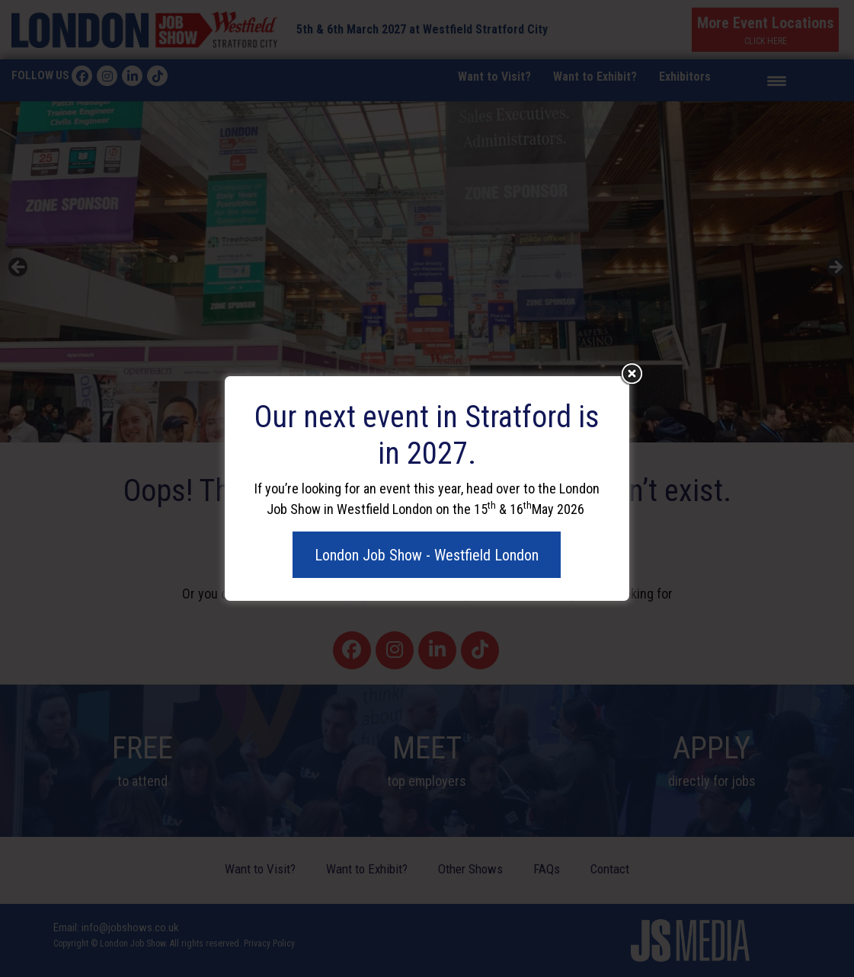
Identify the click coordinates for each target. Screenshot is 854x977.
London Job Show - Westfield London (427, 555)
